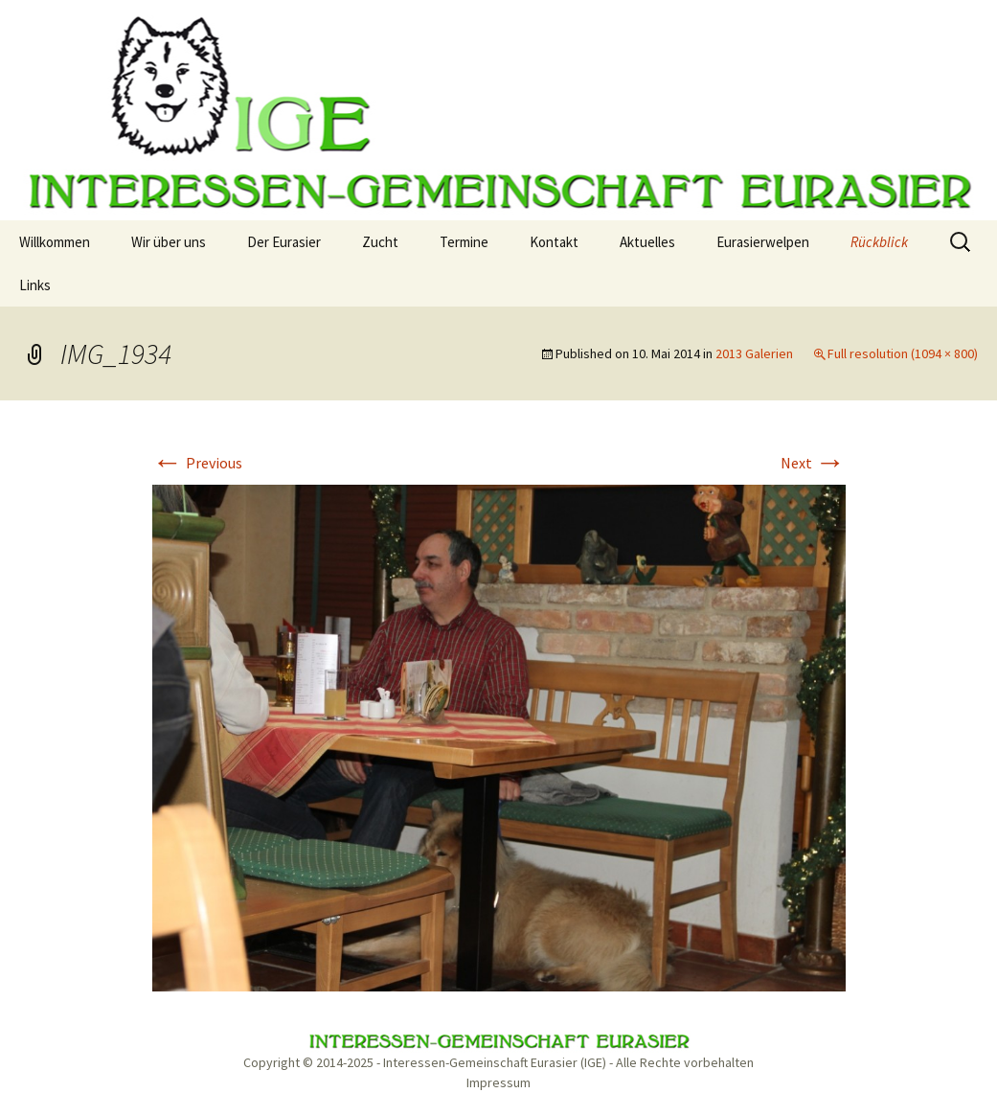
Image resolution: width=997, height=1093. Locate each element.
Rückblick (879, 242)
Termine (464, 242)
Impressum (498, 1082)
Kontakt (554, 242)
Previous (197, 462)
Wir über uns (168, 242)
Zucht (380, 242)
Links (35, 285)
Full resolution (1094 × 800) (902, 353)
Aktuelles (647, 242)
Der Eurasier (284, 242)
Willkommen (54, 242)
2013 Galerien (754, 353)
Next (813, 462)
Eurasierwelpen (762, 242)
